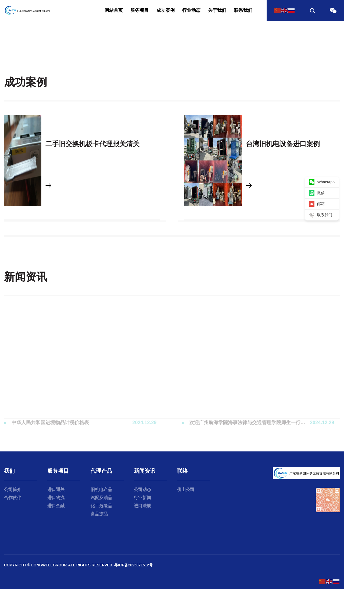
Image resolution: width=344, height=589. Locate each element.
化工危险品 (101, 505)
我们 (9, 471)
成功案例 (165, 10)
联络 (182, 471)
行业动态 (191, 10)
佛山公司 (185, 489)
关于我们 (217, 10)
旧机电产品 (101, 489)
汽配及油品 (101, 497)
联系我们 (243, 10)
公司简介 (12, 489)
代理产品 (101, 471)
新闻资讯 (144, 471)
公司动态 (142, 489)
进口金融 (55, 505)
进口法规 (142, 505)
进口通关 (55, 489)
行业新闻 (142, 497)
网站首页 (114, 10)
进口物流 (55, 497)
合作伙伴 (12, 497)
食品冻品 (99, 513)
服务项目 (139, 10)
